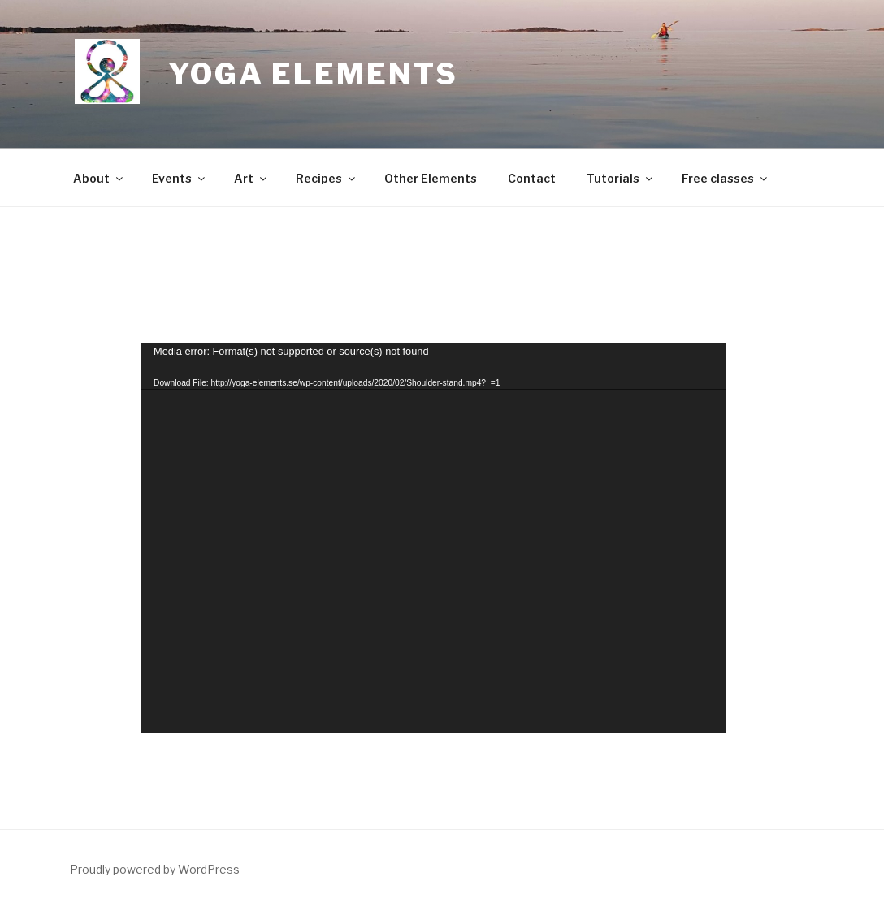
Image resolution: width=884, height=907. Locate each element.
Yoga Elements (312, 74)
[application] (433, 538)
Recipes (327, 178)
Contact (532, 178)
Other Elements (430, 178)
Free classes (725, 178)
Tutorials (621, 178)
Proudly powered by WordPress (155, 869)
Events (179, 178)
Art (251, 178)
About (99, 178)
